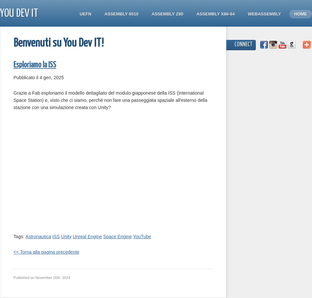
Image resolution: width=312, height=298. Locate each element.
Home (300, 13)
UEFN (85, 13)
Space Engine (117, 236)
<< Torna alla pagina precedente (46, 252)
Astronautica (38, 236)
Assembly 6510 (121, 13)
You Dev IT (19, 13)
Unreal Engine (87, 236)
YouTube (142, 236)
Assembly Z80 (167, 13)
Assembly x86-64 (215, 13)
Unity (66, 236)
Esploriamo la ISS (34, 65)
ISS (56, 236)
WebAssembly (264, 13)
